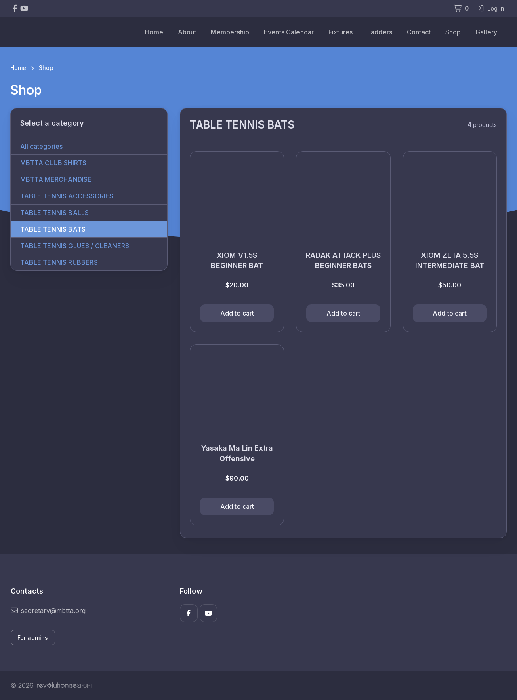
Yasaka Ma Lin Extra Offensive (237, 453)
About (187, 32)
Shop (453, 32)
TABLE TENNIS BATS (53, 229)
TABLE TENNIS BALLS (54, 213)
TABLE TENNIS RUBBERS (59, 262)
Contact (419, 32)
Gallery (486, 32)
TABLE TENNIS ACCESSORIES (66, 196)
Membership (230, 32)
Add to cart (237, 313)
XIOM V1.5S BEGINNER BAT (237, 260)
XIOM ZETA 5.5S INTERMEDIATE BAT (449, 260)
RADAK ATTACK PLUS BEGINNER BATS (343, 260)
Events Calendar (289, 32)
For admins (32, 637)
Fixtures (340, 32)
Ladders (379, 32)
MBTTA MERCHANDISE (56, 179)
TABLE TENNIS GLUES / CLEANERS (74, 246)
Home (154, 32)
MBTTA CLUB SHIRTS (53, 163)
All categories (41, 146)
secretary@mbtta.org (48, 611)
